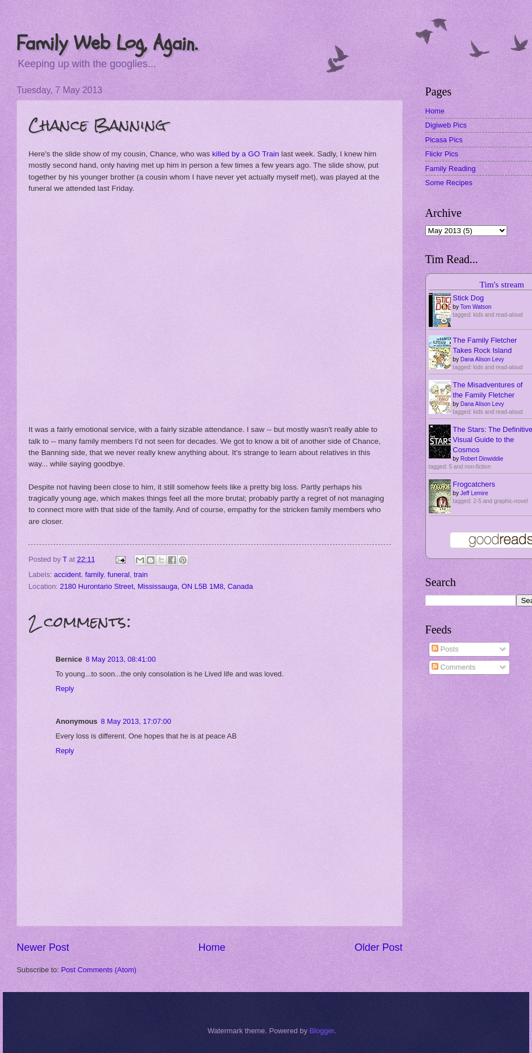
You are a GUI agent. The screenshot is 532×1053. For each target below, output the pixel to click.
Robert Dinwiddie (481, 459)
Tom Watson (475, 307)
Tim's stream (502, 284)
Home (211, 947)
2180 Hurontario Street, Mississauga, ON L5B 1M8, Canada (156, 586)
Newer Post (42, 947)
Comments (454, 667)
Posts (445, 649)
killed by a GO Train (245, 154)
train (141, 574)
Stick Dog (468, 298)
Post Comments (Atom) (99, 969)
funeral (118, 574)
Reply (64, 688)
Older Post (379, 947)
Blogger (321, 1030)
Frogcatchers (474, 484)
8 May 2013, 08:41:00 (121, 659)
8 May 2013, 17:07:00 (136, 721)
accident (67, 574)
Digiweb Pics (446, 125)
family (94, 574)
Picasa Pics (444, 140)
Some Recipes (449, 182)
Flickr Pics (442, 154)
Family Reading (450, 168)
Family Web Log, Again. (106, 43)
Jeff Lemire (474, 493)
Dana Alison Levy (482, 359)
